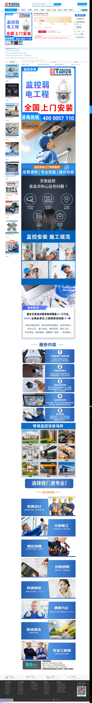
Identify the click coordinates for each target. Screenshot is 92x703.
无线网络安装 (7, 692)
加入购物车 (52, 32)
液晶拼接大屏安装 (34, 685)
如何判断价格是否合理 (61, 683)
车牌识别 (53, 6)
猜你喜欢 (76, 61)
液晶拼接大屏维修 (34, 688)
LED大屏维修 (33, 687)
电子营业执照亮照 (57, 699)
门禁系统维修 (20, 688)
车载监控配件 (46, 690)
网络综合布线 (7, 690)
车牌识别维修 (20, 687)
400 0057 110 (84, 6)
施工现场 (54, 9)
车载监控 (30, 10)
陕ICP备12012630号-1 (46, 699)
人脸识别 (57, 6)
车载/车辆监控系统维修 (9, 234)
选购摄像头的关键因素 (61, 688)
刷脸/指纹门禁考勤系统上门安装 (11, 253)
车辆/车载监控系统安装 (9, 214)
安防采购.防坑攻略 (80, 37)
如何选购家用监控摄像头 (61, 687)
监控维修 (38, 6)
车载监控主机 (46, 685)
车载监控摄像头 (47, 683)
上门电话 (79, 6)
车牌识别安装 (7, 687)
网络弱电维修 (20, 690)
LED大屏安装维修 (34, 683)
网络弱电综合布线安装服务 (10, 176)
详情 (32, 61)
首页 (19, 9)
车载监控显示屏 (47, 688)
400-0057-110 (78, 29)
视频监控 (23, 10)
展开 (91, 109)
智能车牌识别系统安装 (9, 117)
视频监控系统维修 (8, 195)
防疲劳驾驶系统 (47, 687)
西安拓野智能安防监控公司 (5, 699)
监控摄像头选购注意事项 (61, 692)
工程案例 (65, 9)
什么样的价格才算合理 (61, 685)
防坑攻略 (48, 9)
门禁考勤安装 (7, 688)
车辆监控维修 (48, 6)
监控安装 (34, 6)
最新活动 (71, 9)
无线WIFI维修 (20, 692)
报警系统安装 (7, 693)
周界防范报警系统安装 (9, 78)
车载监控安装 (42, 6)
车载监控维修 (20, 685)
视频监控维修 (20, 683)
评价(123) (54, 61)
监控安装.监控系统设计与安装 (10, 156)
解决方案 (60, 9)
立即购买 (42, 31)
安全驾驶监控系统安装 (9, 97)
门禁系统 (42, 10)
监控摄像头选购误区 (60, 690)
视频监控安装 (7, 683)
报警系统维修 (20, 693)
